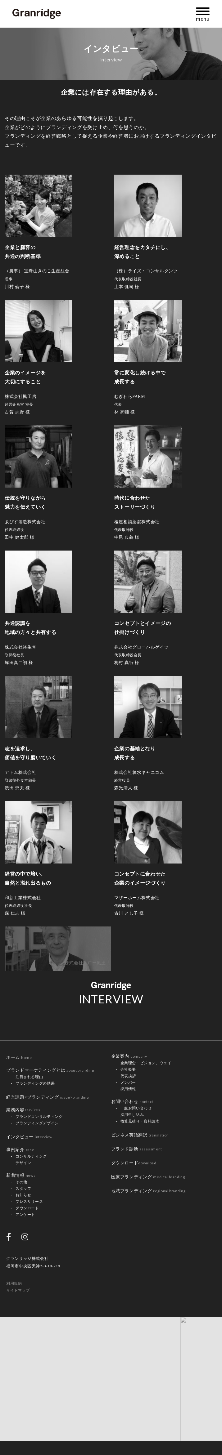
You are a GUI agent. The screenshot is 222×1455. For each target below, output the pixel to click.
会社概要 (128, 1069)
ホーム (19, 1057)
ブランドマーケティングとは (50, 1070)
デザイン (23, 1163)
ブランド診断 (136, 1149)
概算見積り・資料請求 (140, 1121)
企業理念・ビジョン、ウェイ (145, 1063)
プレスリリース (29, 1201)
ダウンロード (27, 1208)
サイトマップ (18, 1290)
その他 (21, 1182)
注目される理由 (29, 1077)
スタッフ (23, 1188)
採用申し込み (132, 1115)
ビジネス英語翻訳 (140, 1135)
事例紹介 (20, 1149)
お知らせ (23, 1195)
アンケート (25, 1214)
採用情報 (128, 1089)
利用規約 (14, 1283)
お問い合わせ (132, 1101)
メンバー (128, 1082)
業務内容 (23, 1110)
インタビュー (29, 1137)
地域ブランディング (148, 1191)
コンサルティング (31, 1156)
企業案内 (129, 1056)
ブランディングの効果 (35, 1083)
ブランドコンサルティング (39, 1116)
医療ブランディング (148, 1177)
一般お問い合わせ (136, 1108)
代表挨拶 (128, 1076)
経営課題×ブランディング (47, 1097)
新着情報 (20, 1175)
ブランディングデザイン (37, 1123)
